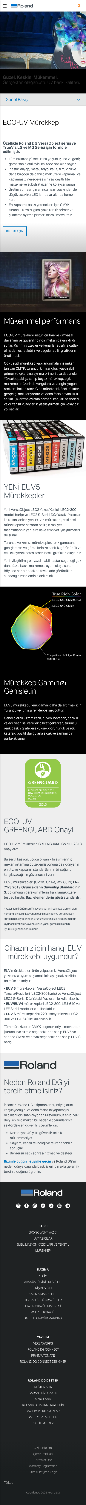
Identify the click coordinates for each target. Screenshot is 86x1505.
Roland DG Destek (43, 1380)
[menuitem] (79, 6)
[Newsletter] (18, 1205)
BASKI (43, 1226)
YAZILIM (43, 1337)
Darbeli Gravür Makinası (43, 1318)
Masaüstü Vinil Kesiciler (43, 1282)
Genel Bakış (17, 99)
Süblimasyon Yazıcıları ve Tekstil (43, 1245)
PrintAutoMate (43, 1356)
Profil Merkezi (43, 1423)
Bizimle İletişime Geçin (43, 1472)
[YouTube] (59, 1205)
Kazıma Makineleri (43, 1294)
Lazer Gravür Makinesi (43, 1306)
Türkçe (8, 1483)
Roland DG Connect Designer (43, 1362)
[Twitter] (51, 1205)
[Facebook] (26, 1205)
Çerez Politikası (43, 1454)
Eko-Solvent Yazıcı (43, 1232)
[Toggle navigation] (5, 6)
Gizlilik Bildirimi (43, 1448)
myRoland (43, 1399)
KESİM (43, 1276)
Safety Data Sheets (43, 1417)
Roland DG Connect (43, 1350)
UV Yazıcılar (43, 1239)
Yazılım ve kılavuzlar (43, 1411)
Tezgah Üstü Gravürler (43, 1300)
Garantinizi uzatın (43, 1393)
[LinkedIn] (67, 1205)
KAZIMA (43, 1269)
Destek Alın (43, 1387)
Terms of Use (43, 1460)
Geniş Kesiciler (43, 1288)
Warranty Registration (43, 1466)
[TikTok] (43, 1205)
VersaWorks (43, 1343)
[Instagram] (35, 1205)
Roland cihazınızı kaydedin (43, 1405)
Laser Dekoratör (43, 1312)
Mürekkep (43, 1251)
